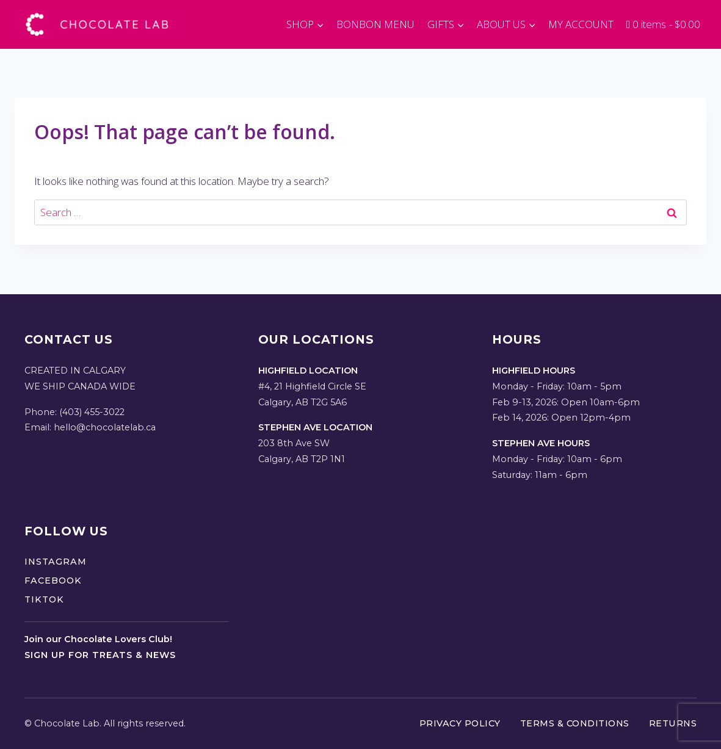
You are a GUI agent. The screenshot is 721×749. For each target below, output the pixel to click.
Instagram (55, 561)
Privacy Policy (460, 723)
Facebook (53, 580)
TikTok (44, 599)
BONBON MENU (375, 24)
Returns (673, 723)
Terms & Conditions (574, 723)
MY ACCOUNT (581, 24)
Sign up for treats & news (100, 654)
